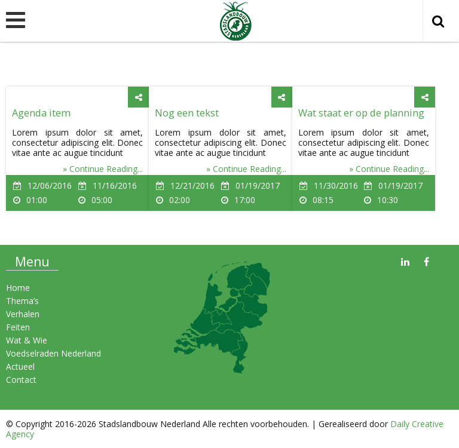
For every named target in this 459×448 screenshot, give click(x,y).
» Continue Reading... (103, 168)
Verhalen (22, 314)
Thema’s (22, 300)
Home (18, 287)
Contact (21, 379)
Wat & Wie (26, 340)
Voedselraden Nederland (53, 353)
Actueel (20, 366)
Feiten (18, 327)
